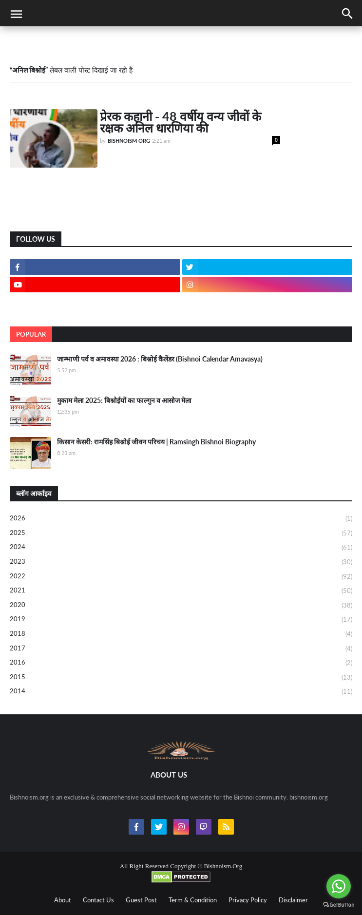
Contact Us (98, 900)
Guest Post (141, 900)
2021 (181, 591)
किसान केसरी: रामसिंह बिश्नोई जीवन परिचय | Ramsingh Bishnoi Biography (156, 442)
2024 (181, 548)
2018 (181, 634)
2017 (181, 649)
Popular (31, 334)
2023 (181, 562)
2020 (181, 605)
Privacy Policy (248, 900)
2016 (181, 663)
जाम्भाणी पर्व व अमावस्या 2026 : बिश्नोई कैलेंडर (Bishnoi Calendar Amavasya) (160, 359)
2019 (181, 620)
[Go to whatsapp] (338, 886)
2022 (181, 577)
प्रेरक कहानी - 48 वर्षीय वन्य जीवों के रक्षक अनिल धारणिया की (180, 122)
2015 (181, 678)
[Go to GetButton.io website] (338, 905)
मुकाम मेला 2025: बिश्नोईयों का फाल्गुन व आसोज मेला (124, 400)
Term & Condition (193, 900)
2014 (181, 691)
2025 (181, 533)
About (62, 900)
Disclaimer (293, 900)
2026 (181, 519)
